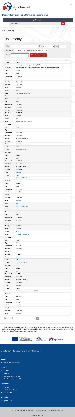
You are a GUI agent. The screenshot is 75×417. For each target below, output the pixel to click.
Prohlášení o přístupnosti (17, 410)
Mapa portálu (42, 410)
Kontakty (4, 397)
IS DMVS (6, 370)
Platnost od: (9, 50)
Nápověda (5, 384)
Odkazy (4, 367)
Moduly (4, 359)
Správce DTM (8, 401)
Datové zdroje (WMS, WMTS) (24, 93)
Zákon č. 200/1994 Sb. (22, 206)
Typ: (56, 46)
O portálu (6, 387)
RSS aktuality (8, 392)
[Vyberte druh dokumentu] (48, 46)
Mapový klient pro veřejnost (12, 362)
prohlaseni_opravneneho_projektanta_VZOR (28, 65)
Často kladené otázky (10, 390)
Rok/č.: (8, 55)
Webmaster (31, 410)
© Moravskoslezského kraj (57, 410)
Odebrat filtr (42, 55)
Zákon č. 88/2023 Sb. (21, 262)
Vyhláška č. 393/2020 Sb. (23, 234)
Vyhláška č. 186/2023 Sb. (23, 149)
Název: (8, 46)
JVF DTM (6, 373)
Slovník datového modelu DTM (13, 379)
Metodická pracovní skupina (12, 376)
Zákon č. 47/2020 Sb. (21, 178)
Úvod (3, 30)
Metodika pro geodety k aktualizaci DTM (27, 291)
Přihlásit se (37, 20)
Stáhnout (18, 87)
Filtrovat (33, 55)
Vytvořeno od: (31, 50)
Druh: (40, 46)
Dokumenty (10, 30)
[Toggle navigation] (71, 3)
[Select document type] (62, 46)
